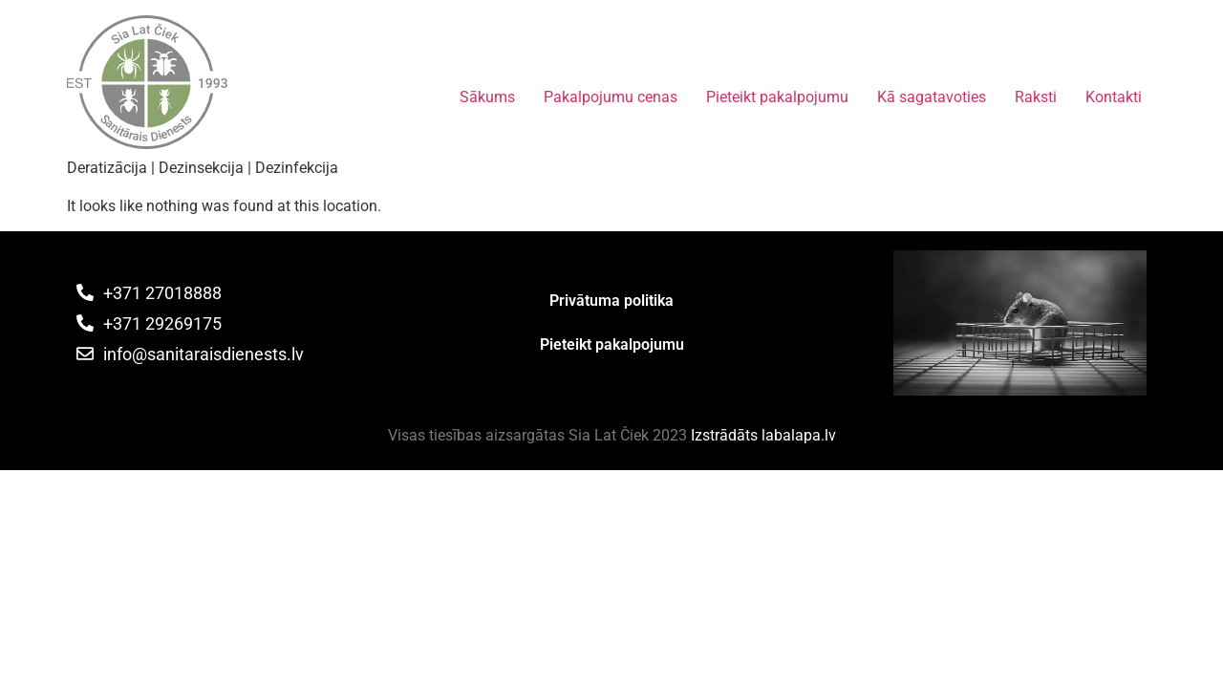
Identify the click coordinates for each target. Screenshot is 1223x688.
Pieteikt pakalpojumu (777, 97)
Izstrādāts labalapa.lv (763, 435)
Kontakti (1113, 97)
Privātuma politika (611, 300)
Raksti (1036, 97)
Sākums (487, 97)
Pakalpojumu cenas (610, 97)
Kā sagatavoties (931, 97)
